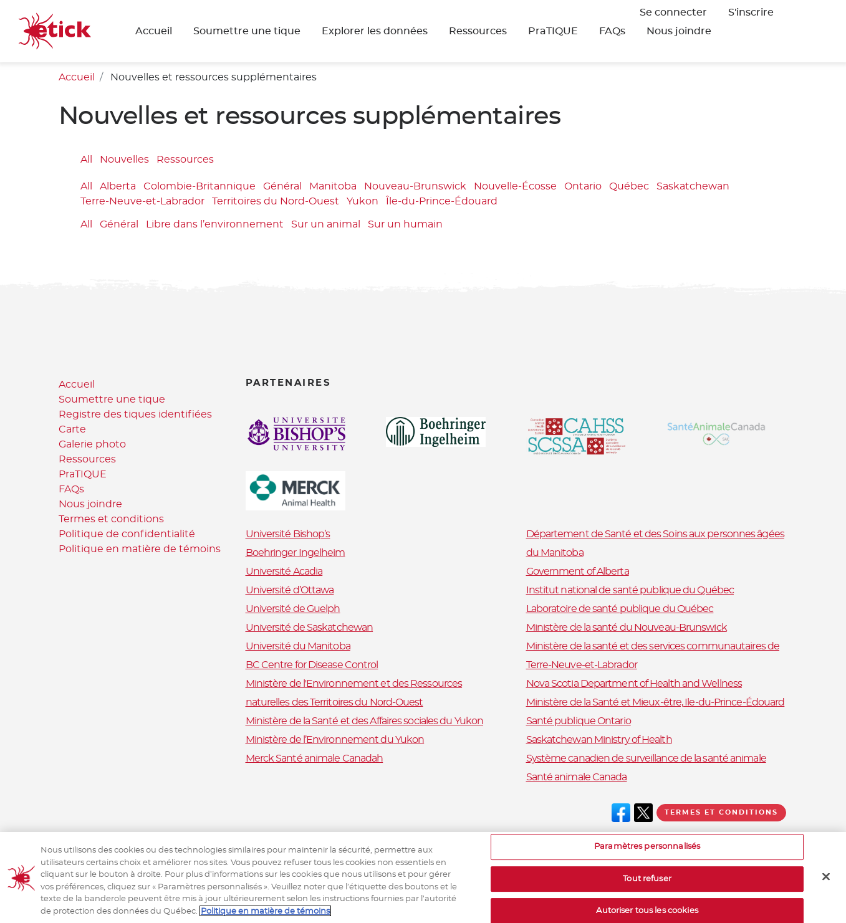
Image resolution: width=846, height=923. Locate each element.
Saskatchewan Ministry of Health (599, 740)
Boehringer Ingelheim (295, 553)
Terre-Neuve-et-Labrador (142, 202)
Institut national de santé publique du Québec (630, 590)
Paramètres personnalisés (647, 858)
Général (282, 187)
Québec (629, 187)
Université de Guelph (293, 609)
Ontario (583, 187)
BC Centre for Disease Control (312, 665)
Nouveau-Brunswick (415, 187)
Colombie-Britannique (199, 187)
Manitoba (333, 187)
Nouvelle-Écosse (515, 187)
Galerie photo (92, 444)
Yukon (362, 202)
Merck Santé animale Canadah (314, 758)
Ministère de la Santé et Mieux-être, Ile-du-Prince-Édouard (655, 702)
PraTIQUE (553, 31)
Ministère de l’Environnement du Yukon (335, 740)
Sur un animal (325, 224)
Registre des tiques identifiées (135, 414)
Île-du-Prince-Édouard (442, 202)
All (86, 160)
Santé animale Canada (576, 777)
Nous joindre (679, 31)
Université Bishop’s (288, 534)
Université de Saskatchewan (309, 628)
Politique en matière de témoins (140, 549)
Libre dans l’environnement (215, 224)
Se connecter (673, 12)
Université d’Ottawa (290, 590)
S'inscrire (751, 12)
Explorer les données (375, 31)
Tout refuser (647, 891)
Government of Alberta (577, 571)
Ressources (478, 31)
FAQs (612, 31)
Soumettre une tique (246, 31)
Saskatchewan (692, 187)
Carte (72, 429)
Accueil (153, 31)
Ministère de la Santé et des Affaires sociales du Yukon (365, 721)
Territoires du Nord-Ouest (275, 202)
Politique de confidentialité (127, 534)
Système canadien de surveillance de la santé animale (646, 758)
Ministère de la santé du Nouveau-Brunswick (626, 628)
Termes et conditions (111, 519)
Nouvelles (124, 160)
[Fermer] (826, 888)
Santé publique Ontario (578, 721)
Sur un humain (405, 224)
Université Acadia (284, 571)
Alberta (118, 187)
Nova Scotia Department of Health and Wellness (634, 684)
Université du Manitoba (298, 646)
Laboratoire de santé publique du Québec (620, 609)
